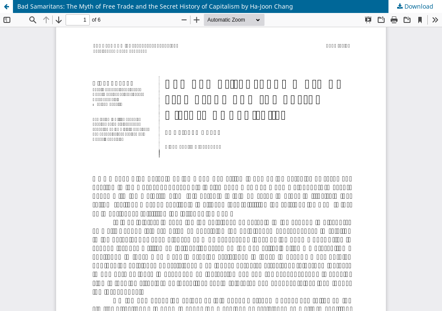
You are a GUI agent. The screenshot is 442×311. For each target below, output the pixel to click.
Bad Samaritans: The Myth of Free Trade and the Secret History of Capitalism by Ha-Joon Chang (155, 6)
